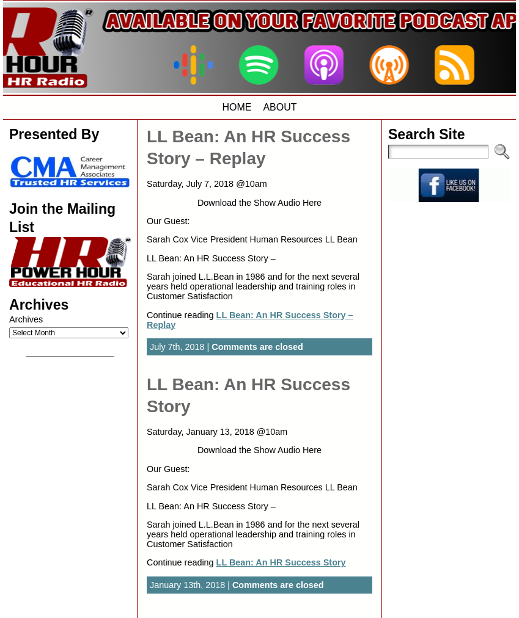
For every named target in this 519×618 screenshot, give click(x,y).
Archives (26, 319)
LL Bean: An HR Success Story (281, 562)
